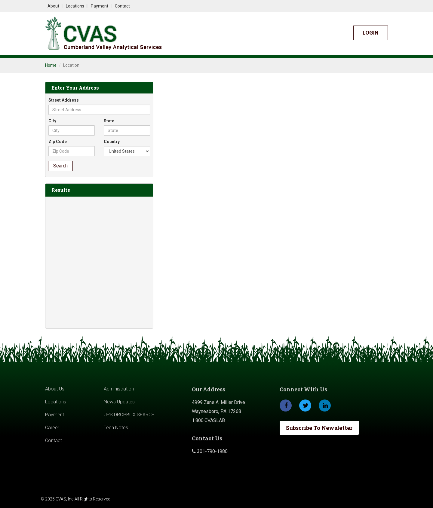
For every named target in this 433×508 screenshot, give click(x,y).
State (109, 120)
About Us (54, 389)
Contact (122, 6)
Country (112, 141)
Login (371, 32)
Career (52, 427)
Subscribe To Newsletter (319, 427)
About (53, 6)
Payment (99, 6)
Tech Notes (116, 427)
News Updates (119, 402)
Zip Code (57, 141)
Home (51, 65)
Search (60, 166)
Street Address (63, 100)
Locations (75, 6)
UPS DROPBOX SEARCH (129, 415)
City (52, 120)
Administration (119, 389)
